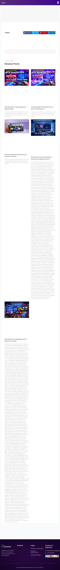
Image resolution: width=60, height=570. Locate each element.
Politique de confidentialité (37, 548)
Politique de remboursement (34, 551)
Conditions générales (36, 555)
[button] (58, 2)
